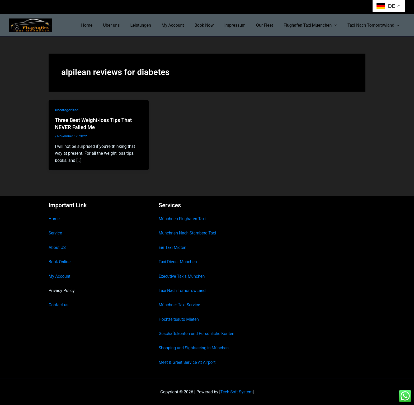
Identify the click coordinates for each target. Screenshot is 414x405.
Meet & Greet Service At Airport (188, 362)
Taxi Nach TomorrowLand (183, 290)
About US (57, 247)
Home (104, 25)
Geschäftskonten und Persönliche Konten (197, 333)
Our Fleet (269, 25)
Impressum (242, 25)
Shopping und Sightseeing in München (194, 347)
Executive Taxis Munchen (182, 276)
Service (55, 232)
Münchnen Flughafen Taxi (183, 218)
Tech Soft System (236, 391)
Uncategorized (67, 110)
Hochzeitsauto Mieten (179, 319)
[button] (337, 25)
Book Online (60, 261)
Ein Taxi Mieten (173, 247)
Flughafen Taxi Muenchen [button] (313, 25)
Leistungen (154, 25)
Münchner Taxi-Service (180, 304)
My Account (184, 25)
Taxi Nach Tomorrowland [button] (375, 25)
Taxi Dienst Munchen (178, 261)
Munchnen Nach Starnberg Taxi (188, 232)
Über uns (127, 25)
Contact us (59, 304)
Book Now (213, 25)
